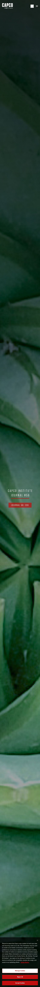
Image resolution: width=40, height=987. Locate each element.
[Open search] (32, 6)
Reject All (20, 977)
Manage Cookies (20, 971)
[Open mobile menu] (37, 6)
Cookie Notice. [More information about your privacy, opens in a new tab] (25, 962)
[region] (20, 962)
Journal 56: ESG (20, 505)
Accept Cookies (20, 983)
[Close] (37, 940)
